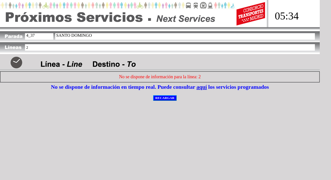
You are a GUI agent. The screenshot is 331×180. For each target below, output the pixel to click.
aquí (201, 87)
